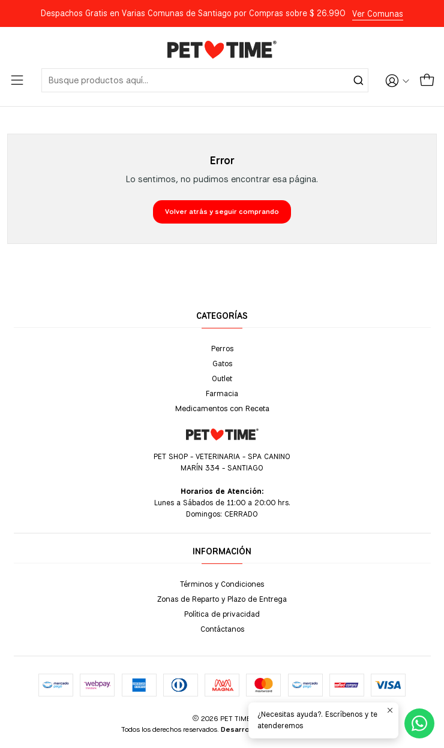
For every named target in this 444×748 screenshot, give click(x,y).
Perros (222, 348)
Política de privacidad (222, 613)
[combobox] (204, 80)
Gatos (222, 363)
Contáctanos (222, 628)
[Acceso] (397, 80)
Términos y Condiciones (222, 583)
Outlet (222, 378)
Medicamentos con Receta (222, 408)
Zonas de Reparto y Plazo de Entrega (222, 598)
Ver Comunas (377, 13)
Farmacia (222, 393)
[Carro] (426, 80)
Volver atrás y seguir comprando (222, 211)
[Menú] (17, 80)
